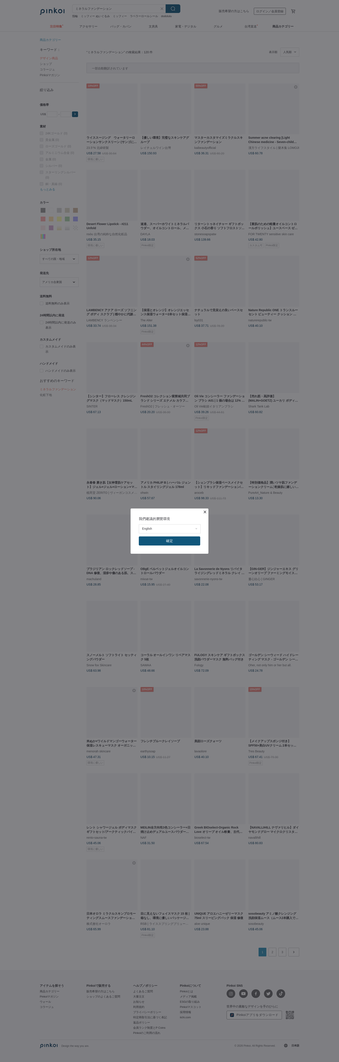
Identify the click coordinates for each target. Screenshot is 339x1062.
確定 (169, 541)
